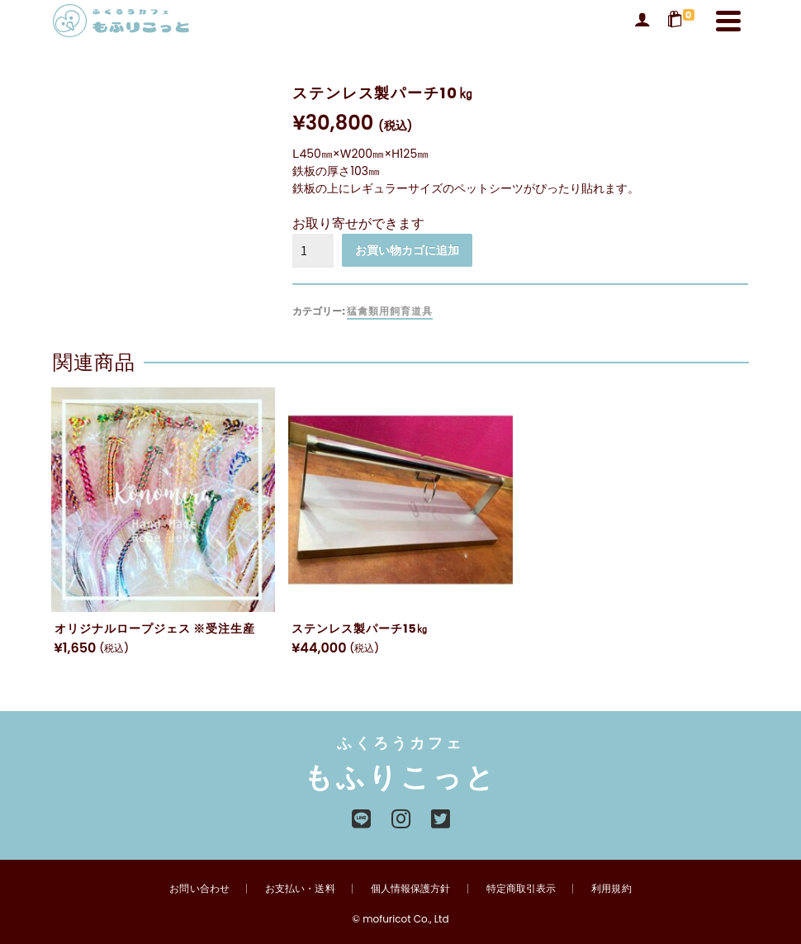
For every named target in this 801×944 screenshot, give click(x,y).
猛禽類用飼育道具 (390, 311)
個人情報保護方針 (410, 888)
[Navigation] (728, 20)
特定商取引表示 (520, 888)
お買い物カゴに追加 (407, 250)
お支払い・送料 (300, 888)
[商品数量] (313, 250)
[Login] (642, 20)
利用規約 (610, 888)
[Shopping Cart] (683, 20)
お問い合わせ (200, 888)
